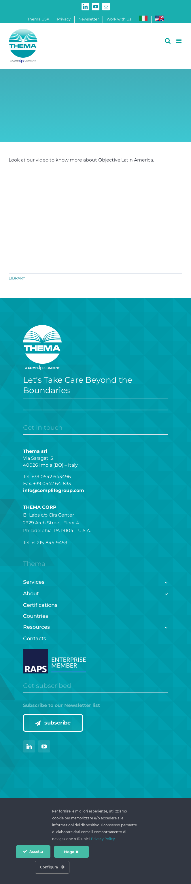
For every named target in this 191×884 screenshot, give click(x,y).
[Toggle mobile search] (168, 41)
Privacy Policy (103, 839)
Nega (71, 851)
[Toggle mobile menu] (179, 41)
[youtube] (44, 746)
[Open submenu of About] (165, 593)
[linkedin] (29, 746)
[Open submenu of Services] (165, 581)
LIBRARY (17, 278)
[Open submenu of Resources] (165, 626)
